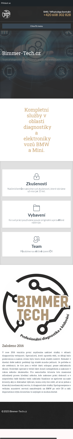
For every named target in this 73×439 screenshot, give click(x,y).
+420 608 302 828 (57, 15)
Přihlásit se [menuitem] (6, 3)
